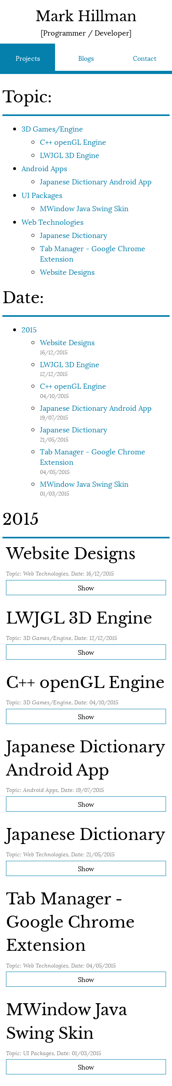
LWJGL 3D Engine (69, 154)
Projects (28, 58)
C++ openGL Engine (73, 141)
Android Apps (44, 167)
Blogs (86, 58)
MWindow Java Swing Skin (84, 207)
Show (86, 587)
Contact (144, 58)
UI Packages (42, 194)
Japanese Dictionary (73, 234)
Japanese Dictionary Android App (96, 181)
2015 (29, 329)
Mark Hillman (86, 16)
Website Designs (67, 271)
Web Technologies (52, 221)
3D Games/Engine (52, 128)
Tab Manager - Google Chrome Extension (92, 253)
